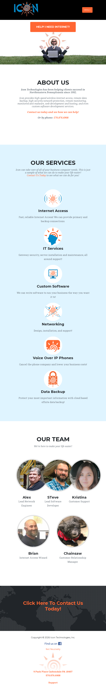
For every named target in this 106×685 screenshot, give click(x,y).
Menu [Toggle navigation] (87, 10)
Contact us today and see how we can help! (53, 112)
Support (53, 682)
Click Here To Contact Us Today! (53, 606)
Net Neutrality (53, 649)
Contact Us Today (36, 175)
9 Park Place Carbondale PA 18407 (53, 671)
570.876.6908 (61, 117)
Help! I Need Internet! (53, 26)
